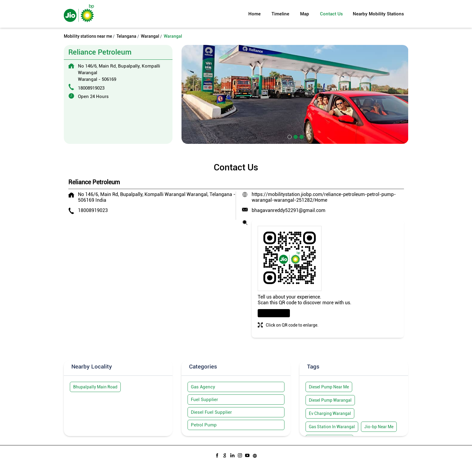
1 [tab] (288, 136)
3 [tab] (301, 136)
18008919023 (91, 88)
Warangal (150, 36)
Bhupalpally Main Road (95, 386)
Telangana (126, 36)
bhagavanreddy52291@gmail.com (288, 210)
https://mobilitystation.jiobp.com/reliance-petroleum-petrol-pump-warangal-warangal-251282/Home (324, 197)
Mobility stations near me (88, 36)
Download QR (273, 313)
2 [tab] (295, 136)
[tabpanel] (295, 94)
